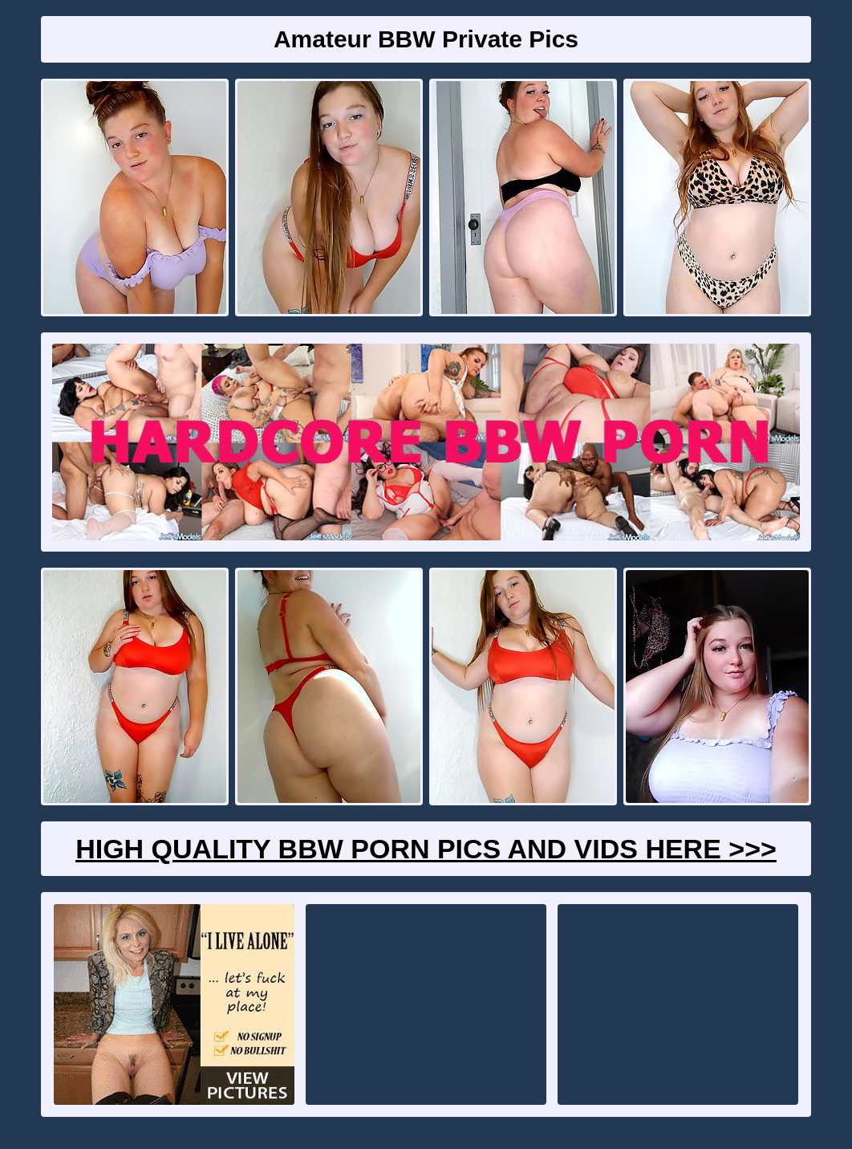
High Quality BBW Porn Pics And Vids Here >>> (426, 848)
